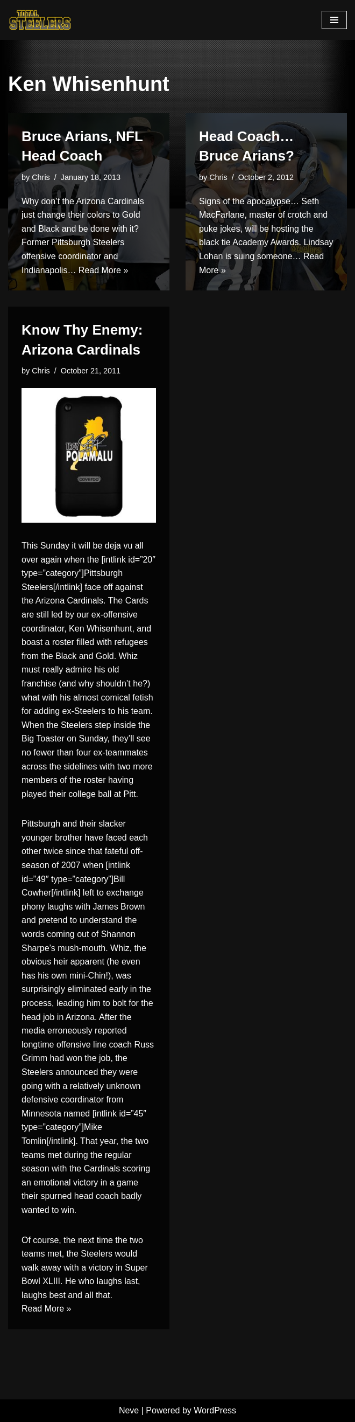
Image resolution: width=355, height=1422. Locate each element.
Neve (129, 1410)
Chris (41, 177)
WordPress (215, 1410)
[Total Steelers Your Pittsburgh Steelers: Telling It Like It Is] (40, 20)
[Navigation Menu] (334, 20)
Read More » (104, 270)
